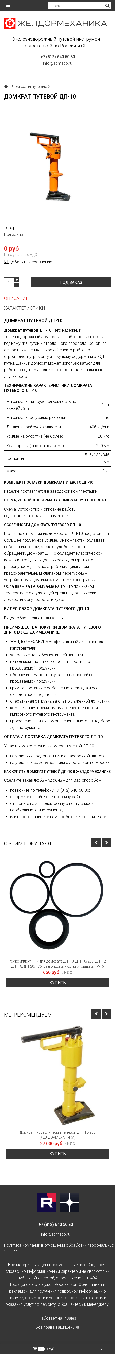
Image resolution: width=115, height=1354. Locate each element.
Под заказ (71, 282)
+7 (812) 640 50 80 (57, 56)
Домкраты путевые (29, 86)
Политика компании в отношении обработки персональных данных (59, 1247)
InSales (69, 1318)
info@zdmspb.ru (57, 63)
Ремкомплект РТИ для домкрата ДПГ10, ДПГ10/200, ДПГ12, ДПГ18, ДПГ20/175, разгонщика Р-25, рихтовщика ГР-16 (58, 963)
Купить (57, 982)
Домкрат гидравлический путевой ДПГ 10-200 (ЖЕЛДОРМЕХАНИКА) (57, 1134)
